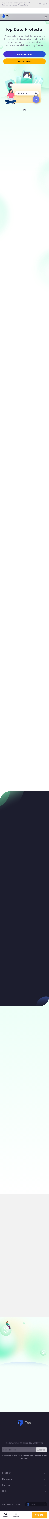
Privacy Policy (7, 1504)
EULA (18, 1504)
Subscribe (41, 1450)
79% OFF (39, 1515)
